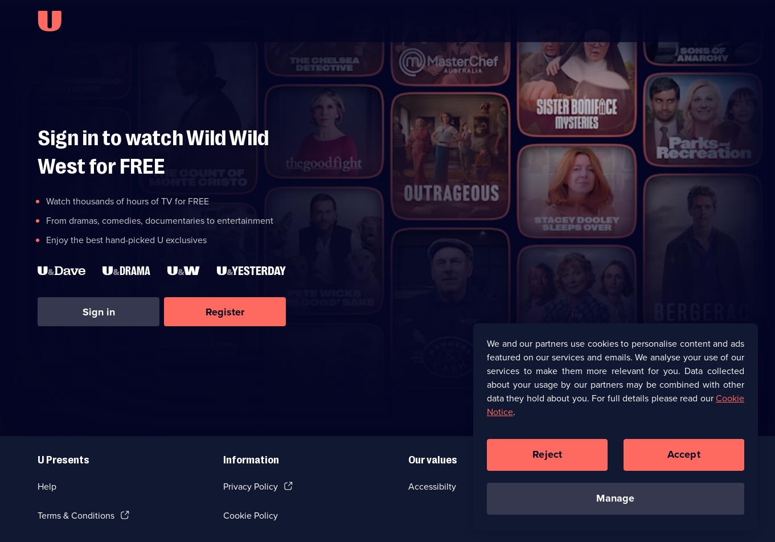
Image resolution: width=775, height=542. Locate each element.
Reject (547, 460)
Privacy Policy (250, 486)
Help (47, 486)
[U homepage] (49, 21)
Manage (615, 503)
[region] (615, 432)
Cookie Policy (250, 515)
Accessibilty (432, 486)
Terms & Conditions (76, 515)
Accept (683, 460)
